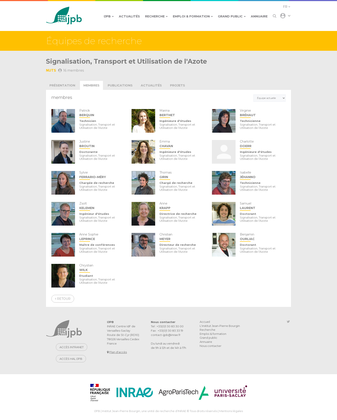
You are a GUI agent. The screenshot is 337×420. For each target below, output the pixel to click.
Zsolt (102, 206)
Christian (182, 237)
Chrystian (102, 268)
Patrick (102, 113)
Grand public (208, 337)
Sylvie (102, 175)
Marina (182, 113)
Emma (182, 144)
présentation (62, 85)
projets (177, 85)
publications (120, 85)
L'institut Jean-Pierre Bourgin (220, 326)
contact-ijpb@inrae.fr (166, 335)
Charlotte (263, 144)
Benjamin (263, 237)
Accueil (205, 321)
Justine (102, 144)
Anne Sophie (102, 237)
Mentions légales (231, 411)
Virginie (263, 113)
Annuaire (206, 341)
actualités (151, 85)
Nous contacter (210, 346)
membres (91, 85)
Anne (182, 206)
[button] (286, 6)
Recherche (207, 329)
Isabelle (263, 175)
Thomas (182, 175)
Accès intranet (72, 347)
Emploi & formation (213, 333)
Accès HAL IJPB (71, 358)
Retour (62, 299)
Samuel (263, 206)
